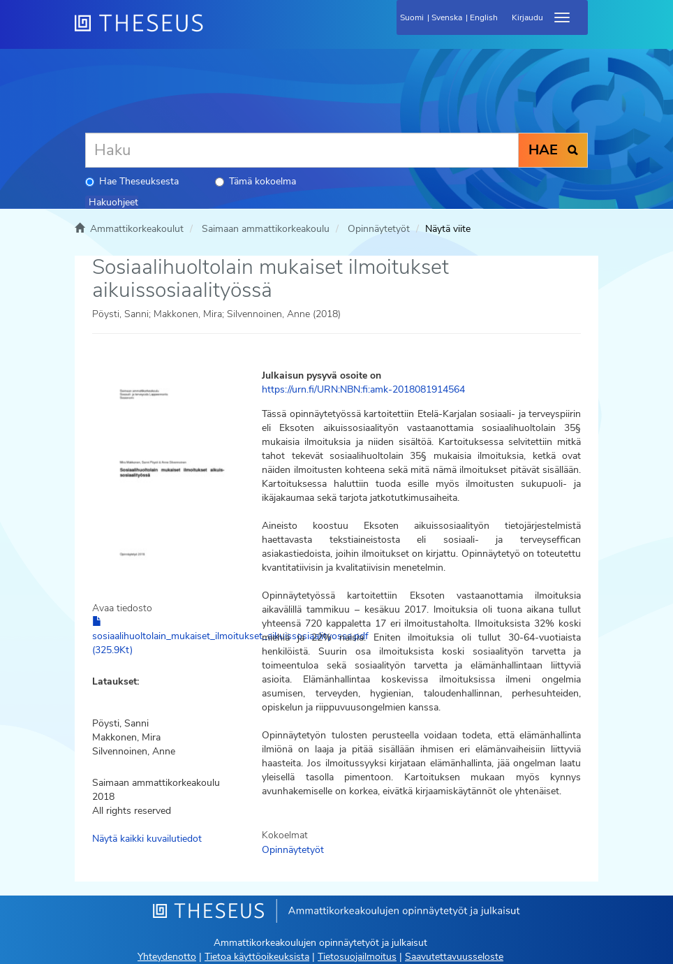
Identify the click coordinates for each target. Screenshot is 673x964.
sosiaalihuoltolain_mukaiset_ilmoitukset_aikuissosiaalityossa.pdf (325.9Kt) (230, 636)
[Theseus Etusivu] (214, 31)
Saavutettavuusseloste (454, 956)
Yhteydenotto (167, 956)
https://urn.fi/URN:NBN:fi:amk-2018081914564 (363, 389)
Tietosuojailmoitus (357, 956)
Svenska (446, 17)
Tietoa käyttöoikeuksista (257, 956)
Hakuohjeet (113, 202)
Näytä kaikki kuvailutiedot (147, 838)
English (484, 17)
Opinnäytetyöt (379, 228)
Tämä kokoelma (255, 181)
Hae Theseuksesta (132, 181)
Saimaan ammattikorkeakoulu (266, 228)
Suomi (412, 17)
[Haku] (302, 150)
